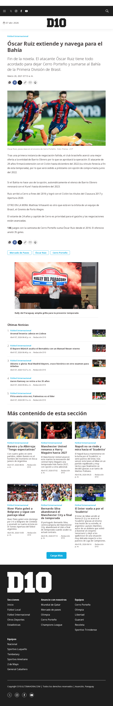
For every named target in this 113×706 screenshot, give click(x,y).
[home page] (56, 22)
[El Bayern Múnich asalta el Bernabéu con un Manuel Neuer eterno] (99, 348)
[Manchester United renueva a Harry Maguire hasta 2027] (56, 430)
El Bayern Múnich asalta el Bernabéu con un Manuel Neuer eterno (45, 348)
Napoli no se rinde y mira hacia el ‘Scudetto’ (90, 448)
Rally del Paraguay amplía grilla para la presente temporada (47, 313)
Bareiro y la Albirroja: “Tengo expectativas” (21, 448)
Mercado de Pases (19, 252)
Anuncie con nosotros (54, 599)
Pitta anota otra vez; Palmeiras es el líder (32, 396)
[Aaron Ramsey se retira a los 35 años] (99, 381)
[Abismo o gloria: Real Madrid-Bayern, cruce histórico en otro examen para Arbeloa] (99, 363)
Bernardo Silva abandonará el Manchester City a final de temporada (56, 513)
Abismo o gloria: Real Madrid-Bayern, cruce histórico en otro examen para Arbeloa (49, 365)
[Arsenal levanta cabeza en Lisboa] (99, 333)
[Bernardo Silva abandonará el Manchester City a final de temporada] (56, 492)
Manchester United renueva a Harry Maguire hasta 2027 (54, 449)
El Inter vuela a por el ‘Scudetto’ (89, 510)
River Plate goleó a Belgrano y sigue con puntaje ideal (21, 512)
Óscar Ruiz (40, 252)
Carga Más (56, 555)
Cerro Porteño (60, 252)
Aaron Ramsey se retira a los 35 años (30, 381)
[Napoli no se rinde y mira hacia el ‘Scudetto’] (90, 430)
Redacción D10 (39, 337)
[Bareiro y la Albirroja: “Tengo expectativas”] (22, 430)
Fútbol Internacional (17, 36)
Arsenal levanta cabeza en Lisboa (28, 333)
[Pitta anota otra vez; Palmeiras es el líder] (99, 396)
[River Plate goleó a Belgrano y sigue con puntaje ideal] (22, 492)
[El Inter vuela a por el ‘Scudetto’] (90, 492)
